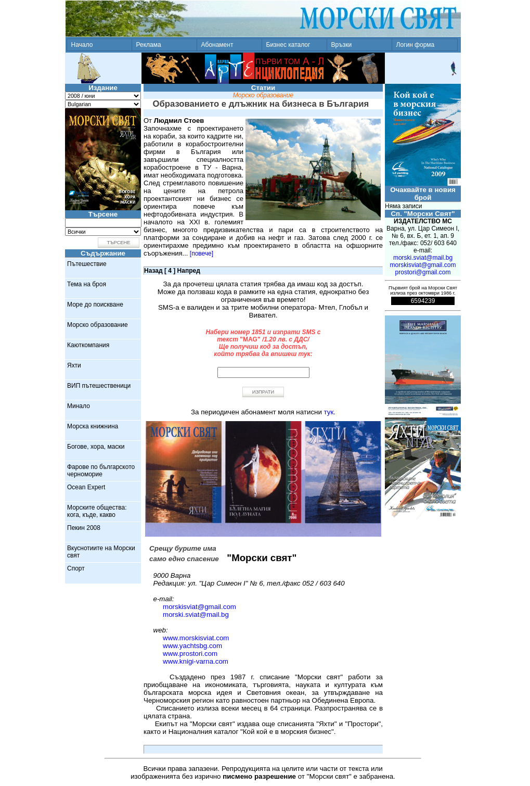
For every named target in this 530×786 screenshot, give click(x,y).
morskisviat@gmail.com (199, 607)
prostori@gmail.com (423, 272)
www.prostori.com (190, 653)
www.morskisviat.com (196, 638)
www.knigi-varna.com (195, 661)
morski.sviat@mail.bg (196, 614)
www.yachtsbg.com (192, 646)
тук (329, 412)
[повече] (201, 253)
